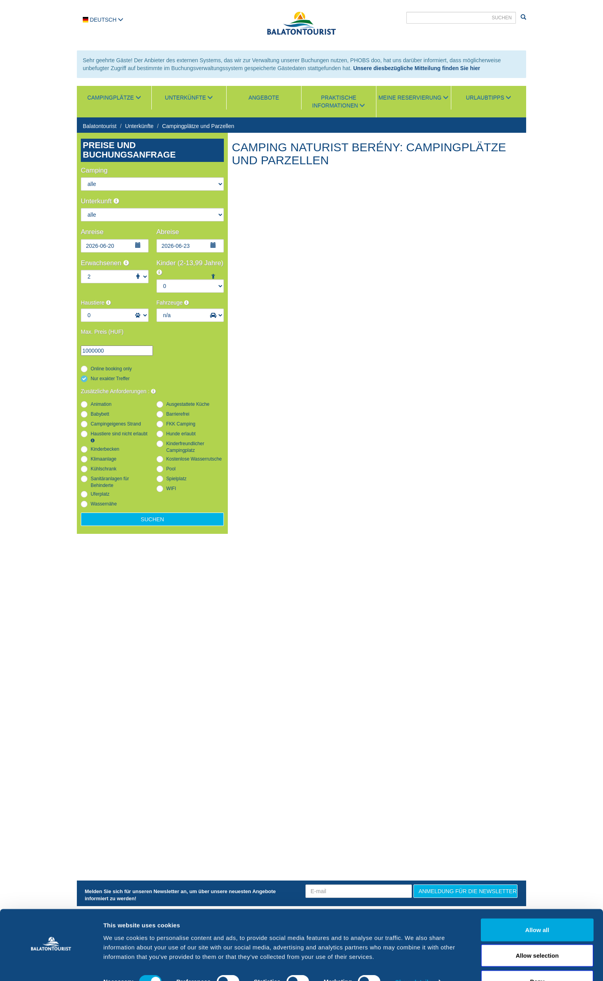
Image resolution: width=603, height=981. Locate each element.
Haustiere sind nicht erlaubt (119, 436)
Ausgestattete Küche (188, 404)
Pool (171, 469)
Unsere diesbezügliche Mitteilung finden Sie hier (416, 68)
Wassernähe (104, 504)
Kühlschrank (103, 469)
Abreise (167, 232)
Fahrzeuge (172, 302)
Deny (537, 960)
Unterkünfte (139, 126)
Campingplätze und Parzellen (198, 126)
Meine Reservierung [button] (413, 98)
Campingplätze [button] (114, 98)
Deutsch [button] (103, 20)
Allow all (537, 908)
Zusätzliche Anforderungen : (118, 391)
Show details (413, 960)
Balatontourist (100, 126)
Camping (94, 170)
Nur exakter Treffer (110, 378)
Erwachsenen (105, 263)
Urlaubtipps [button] (488, 98)
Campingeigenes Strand (116, 424)
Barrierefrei (178, 414)
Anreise (92, 232)
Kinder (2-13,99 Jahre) (189, 267)
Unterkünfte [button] (189, 98)
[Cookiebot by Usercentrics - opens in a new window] (51, 966)
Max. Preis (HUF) (102, 332)
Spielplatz (176, 478)
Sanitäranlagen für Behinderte (110, 482)
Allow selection (537, 934)
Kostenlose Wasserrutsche (194, 459)
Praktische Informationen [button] (338, 102)
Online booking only (111, 369)
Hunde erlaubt (181, 434)
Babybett (100, 414)
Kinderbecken (105, 449)
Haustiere (96, 302)
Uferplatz (100, 494)
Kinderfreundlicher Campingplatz (185, 447)
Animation (101, 404)
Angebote (263, 98)
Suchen (152, 519)
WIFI (171, 488)
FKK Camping (180, 424)
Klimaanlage (103, 459)
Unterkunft (100, 201)
